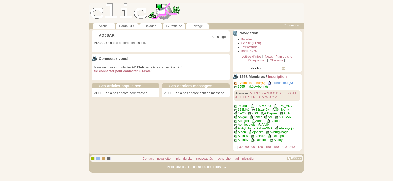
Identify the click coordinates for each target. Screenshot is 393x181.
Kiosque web (257, 60)
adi (270, 117)
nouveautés (204, 158)
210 (284, 147)
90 (253, 147)
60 (247, 147)
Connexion (291, 25)
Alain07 (243, 136)
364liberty (282, 109)
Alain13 (260, 136)
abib (287, 113)
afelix (265, 124)
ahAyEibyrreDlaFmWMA (255, 128)
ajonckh (258, 132)
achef (257, 117)
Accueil (104, 26)
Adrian (259, 121)
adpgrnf (243, 121)
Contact (148, 158)
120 (260, 147)
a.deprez (270, 113)
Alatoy (278, 140)
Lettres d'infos (251, 56)
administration (245, 158)
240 (292, 147)
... (298, 147)
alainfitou (261, 140)
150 (268, 147)
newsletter (164, 158)
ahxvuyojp (286, 128)
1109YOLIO (262, 106)
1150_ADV (285, 106)
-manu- (243, 106)
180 (276, 147)
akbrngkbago (279, 132)
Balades (150, 26)
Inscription (277, 77)
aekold (275, 121)
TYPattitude (173, 26)
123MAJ (244, 109)
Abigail (242, 117)
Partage (197, 26)
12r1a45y (262, 109)
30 (241, 147)
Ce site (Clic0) (251, 43)
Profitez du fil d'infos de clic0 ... (196, 167)
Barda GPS (127, 26)
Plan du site (283, 56)
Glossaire (276, 60)
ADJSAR (285, 117)
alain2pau (278, 136)
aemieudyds (246, 124)
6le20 (242, 113)
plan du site (184, 158)
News (269, 56)
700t (255, 113)
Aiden (242, 132)
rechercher (224, 158)
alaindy (243, 140)
